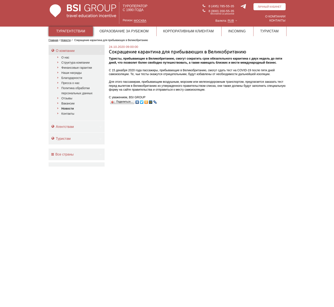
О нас (65, 57)
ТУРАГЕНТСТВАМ (70, 31)
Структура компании (75, 62)
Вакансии (68, 103)
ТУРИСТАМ (269, 31)
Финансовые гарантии (76, 67)
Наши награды (71, 72)
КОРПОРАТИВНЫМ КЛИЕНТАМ (188, 31)
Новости (67, 108)
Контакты (277, 20)
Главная (53, 40)
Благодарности (71, 78)
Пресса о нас (70, 83)
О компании (275, 16)
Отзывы (66, 98)
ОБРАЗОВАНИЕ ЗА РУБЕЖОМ (124, 31)
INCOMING (237, 31)
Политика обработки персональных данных (76, 90)
